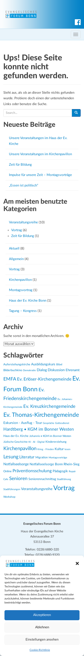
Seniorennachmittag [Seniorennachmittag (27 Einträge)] (42, 479)
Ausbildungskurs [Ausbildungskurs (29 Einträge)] (43, 364)
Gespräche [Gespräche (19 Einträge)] (48, 423)
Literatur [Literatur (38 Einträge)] (26, 457)
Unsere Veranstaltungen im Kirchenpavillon (40, 154)
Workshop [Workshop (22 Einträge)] (9, 496)
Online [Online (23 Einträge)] (7, 471)
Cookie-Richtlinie (40, 650)
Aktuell (14, 248)
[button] (77, 563)
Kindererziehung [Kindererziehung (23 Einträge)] (56, 441)
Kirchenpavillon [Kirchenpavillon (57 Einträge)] (20, 448)
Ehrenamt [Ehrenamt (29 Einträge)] (73, 370)
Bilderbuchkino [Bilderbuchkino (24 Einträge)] (12, 370)
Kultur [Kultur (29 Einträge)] (59, 449)
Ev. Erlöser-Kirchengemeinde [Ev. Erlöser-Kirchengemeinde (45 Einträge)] (44, 379)
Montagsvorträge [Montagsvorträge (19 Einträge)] (58, 457)
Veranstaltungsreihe (23, 222)
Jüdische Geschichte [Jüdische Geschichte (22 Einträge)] (15, 441)
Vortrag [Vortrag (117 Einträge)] (64, 488)
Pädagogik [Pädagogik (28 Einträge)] (60, 471)
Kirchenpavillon (20, 279)
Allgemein (16, 259)
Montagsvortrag (20, 290)
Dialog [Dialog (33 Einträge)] (42, 370)
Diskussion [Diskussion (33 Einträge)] (56, 370)
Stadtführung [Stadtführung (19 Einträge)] (64, 479)
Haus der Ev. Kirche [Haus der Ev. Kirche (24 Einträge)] (15, 436)
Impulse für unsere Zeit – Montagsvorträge (40, 175)
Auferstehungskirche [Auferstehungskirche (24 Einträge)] (16, 364)
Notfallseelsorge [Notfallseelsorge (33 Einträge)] (16, 464)
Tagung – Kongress (23, 311)
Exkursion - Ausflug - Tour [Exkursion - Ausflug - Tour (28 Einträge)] (22, 423)
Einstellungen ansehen (42, 639)
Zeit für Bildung (20, 164)
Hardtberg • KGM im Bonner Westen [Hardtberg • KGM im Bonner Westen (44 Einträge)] (38, 429)
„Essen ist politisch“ (23, 185)
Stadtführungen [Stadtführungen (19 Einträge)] (11, 489)
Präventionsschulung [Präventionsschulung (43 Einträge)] (32, 471)
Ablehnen (42, 627)
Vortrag (16, 230)
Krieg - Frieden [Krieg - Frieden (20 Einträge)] (45, 449)
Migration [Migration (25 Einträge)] (41, 457)
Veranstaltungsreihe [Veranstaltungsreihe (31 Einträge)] (36, 489)
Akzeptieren (42, 615)
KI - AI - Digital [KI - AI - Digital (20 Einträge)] (36, 442)
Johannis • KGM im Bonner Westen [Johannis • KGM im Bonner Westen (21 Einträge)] (50, 436)
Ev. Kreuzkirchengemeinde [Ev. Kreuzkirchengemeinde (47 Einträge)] (49, 406)
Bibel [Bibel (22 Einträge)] (59, 364)
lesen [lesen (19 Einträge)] (67, 449)
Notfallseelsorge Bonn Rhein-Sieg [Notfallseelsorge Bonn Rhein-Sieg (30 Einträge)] (55, 464)
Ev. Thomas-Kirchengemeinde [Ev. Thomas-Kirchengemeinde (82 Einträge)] (41, 415)
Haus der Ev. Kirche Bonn (27, 300)
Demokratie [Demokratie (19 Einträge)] (29, 370)
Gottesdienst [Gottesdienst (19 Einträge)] (62, 423)
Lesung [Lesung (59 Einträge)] (10, 456)
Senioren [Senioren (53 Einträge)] (18, 478)
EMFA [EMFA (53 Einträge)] (9, 379)
